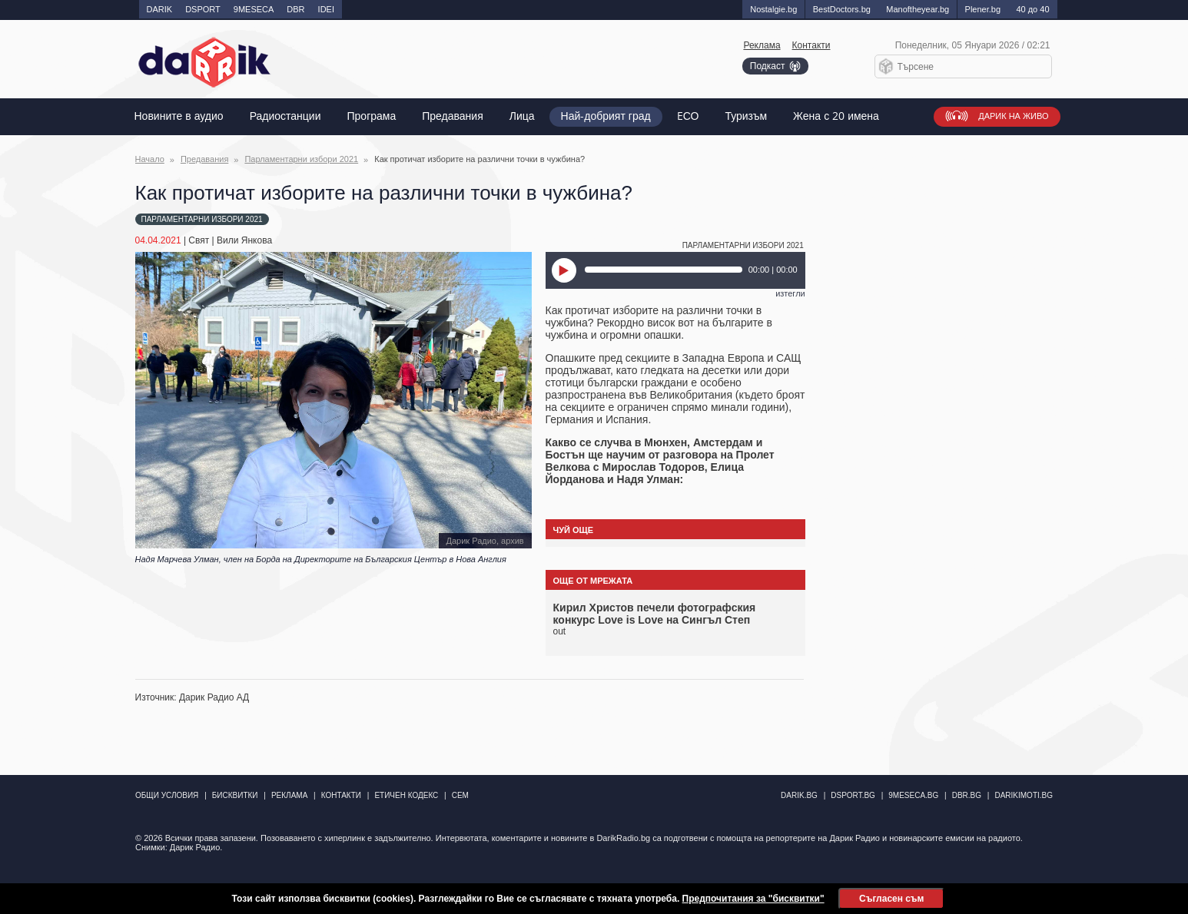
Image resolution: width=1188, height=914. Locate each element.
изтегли (790, 293)
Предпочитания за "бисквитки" (753, 898)
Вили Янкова (244, 240)
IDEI (326, 9)
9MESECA (254, 9)
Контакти (811, 45)
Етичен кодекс (406, 795)
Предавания (452, 116)
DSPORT (203, 9)
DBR (295, 9)
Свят (198, 240)
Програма (372, 116)
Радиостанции (285, 116)
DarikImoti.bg (1023, 795)
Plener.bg (983, 9)
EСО (688, 116)
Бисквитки (235, 795)
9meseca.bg (913, 795)
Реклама (761, 45)
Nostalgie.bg (773, 9)
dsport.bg (853, 795)
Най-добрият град (606, 116)
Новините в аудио (179, 116)
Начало (149, 159)
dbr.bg (966, 795)
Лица (522, 116)
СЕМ (460, 795)
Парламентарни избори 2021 (301, 159)
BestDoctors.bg (842, 9)
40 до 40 (1032, 9)
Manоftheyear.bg (917, 9)
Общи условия (166, 795)
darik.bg (799, 795)
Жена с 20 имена (836, 116)
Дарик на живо (1013, 116)
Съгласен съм (891, 898)
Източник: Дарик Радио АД (192, 697)
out (559, 631)
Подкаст (767, 66)
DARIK (160, 9)
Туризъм (746, 116)
